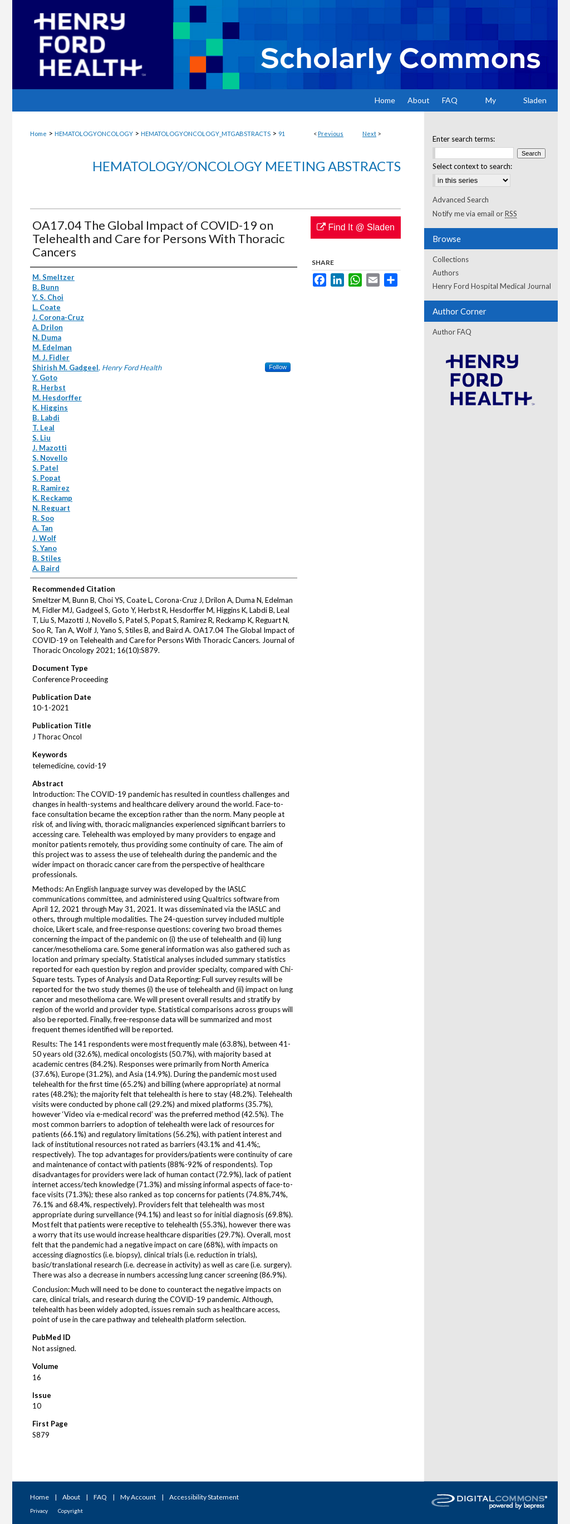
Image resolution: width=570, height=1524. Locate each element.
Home (38, 133)
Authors (446, 272)
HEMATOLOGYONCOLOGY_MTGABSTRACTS (206, 133)
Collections (451, 259)
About (71, 1497)
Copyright (70, 1510)
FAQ (100, 1497)
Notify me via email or (475, 213)
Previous (330, 133)
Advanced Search (461, 199)
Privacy (39, 1510)
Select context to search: (472, 166)
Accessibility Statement (204, 1497)
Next (369, 133)
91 (281, 133)
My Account (138, 1497)
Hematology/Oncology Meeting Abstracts (246, 166)
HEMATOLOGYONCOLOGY (94, 133)
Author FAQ (452, 331)
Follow (278, 367)
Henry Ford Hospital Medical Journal (492, 286)
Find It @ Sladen (356, 227)
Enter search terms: (464, 138)
